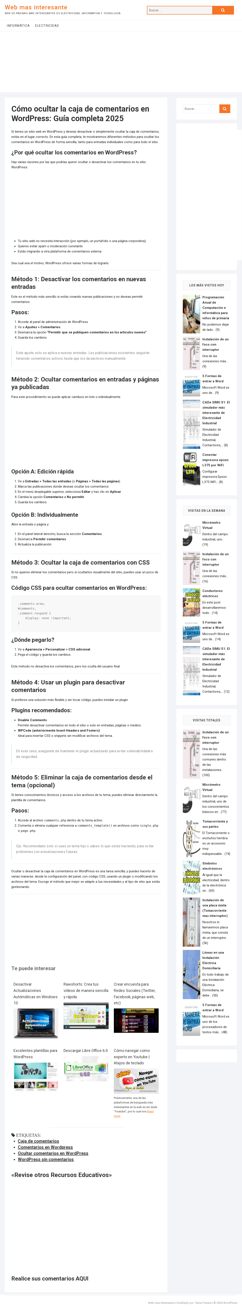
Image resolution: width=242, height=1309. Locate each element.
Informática (18, 25)
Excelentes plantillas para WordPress (35, 1053)
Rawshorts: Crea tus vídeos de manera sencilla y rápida (86, 990)
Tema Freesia (203, 1302)
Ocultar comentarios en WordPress (53, 1153)
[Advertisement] (121, 61)
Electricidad (47, 25)
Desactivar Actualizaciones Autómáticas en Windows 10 (35, 993)
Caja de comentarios (38, 1141)
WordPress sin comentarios (46, 1159)
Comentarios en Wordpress (45, 1147)
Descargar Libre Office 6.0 (86, 1050)
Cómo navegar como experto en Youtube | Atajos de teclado (132, 1056)
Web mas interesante (36, 7)
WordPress (230, 1302)
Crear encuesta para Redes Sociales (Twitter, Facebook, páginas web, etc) (134, 993)
